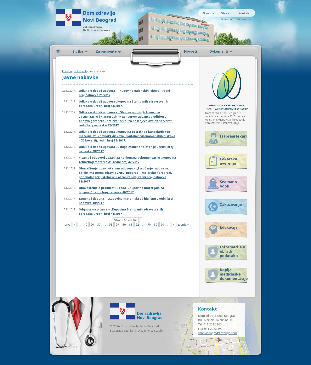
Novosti (190, 51)
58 (110, 224)
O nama (208, 13)
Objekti (226, 13)
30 (99, 224)
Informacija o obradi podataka (232, 250)
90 (162, 224)
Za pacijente (106, 51)
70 (149, 224)
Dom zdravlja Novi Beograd (100, 16)
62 (137, 224)
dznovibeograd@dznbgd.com (217, 333)
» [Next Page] (173, 224)
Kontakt (244, 13)
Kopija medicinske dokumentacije (233, 273)
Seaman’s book (228, 184)
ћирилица (243, 19)
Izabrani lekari (233, 136)
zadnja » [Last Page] (183, 224)
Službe (78, 51)
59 (117, 224)
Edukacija (229, 227)
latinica (226, 19)
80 (155, 224)
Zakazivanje (231, 204)
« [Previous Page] (74, 224)
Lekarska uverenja (228, 161)
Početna (58, 51)
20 (92, 224)
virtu (150, 330)
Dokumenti (219, 51)
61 (130, 224)
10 (85, 224)
